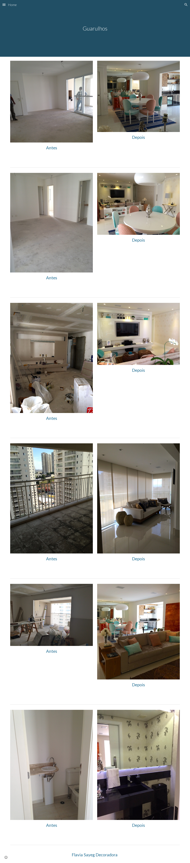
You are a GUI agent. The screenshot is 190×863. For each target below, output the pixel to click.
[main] (95, 28)
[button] (4, 4)
